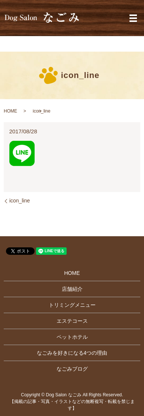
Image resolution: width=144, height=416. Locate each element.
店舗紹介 (72, 289)
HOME (10, 111)
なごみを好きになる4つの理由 (72, 353)
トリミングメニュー (72, 305)
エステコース (72, 321)
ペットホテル (72, 337)
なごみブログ (72, 369)
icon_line (19, 201)
